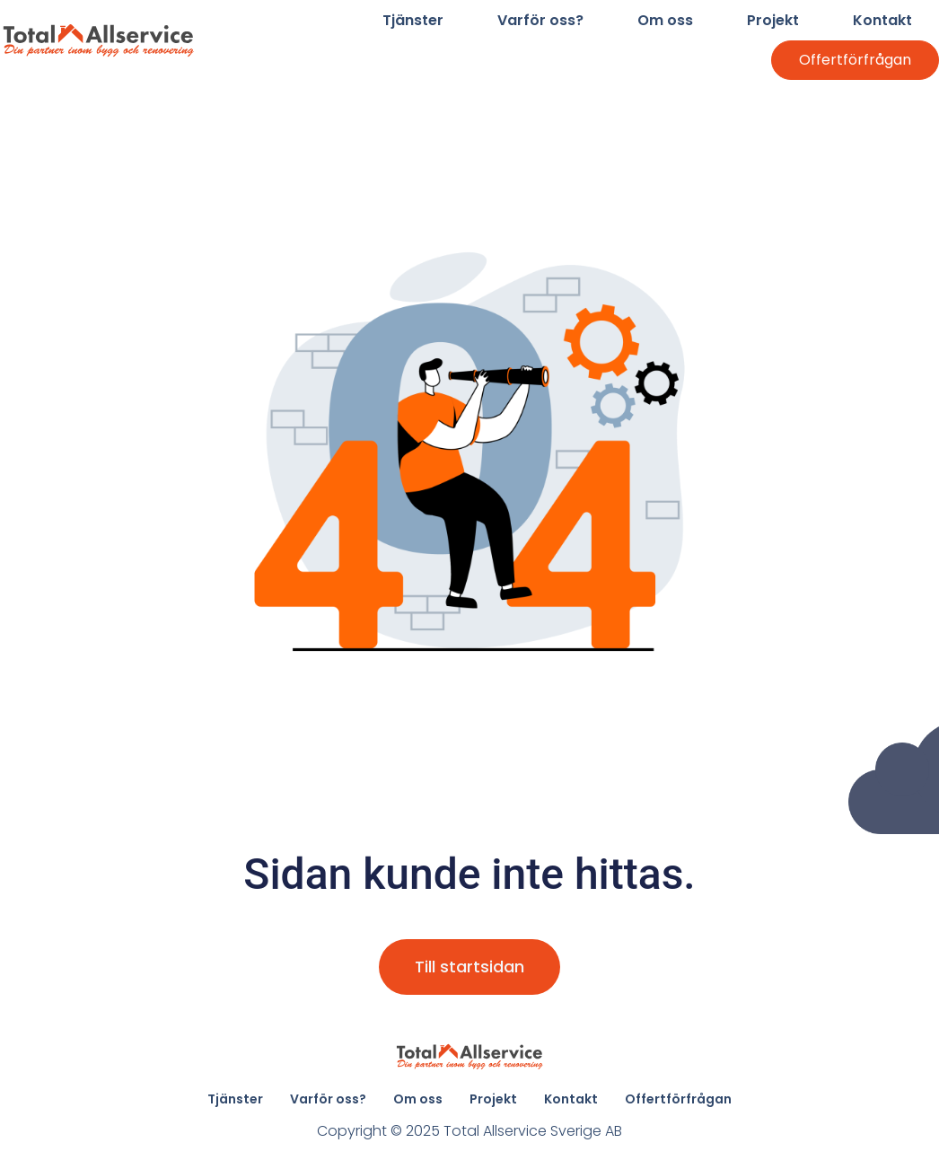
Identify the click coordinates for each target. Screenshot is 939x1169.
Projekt (773, 20)
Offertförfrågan (855, 59)
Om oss (665, 20)
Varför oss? (540, 20)
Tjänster (412, 20)
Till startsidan (469, 966)
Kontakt (882, 20)
